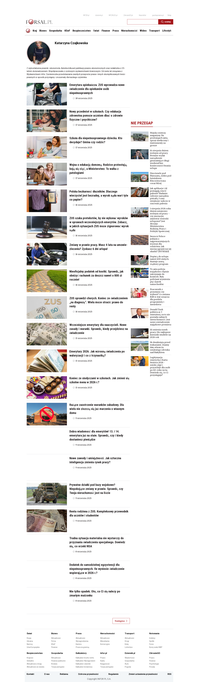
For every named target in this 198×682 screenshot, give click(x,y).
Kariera (78, 644)
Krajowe (30, 658)
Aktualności (56, 638)
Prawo (102, 658)
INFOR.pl (86, 15)
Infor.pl (103, 653)
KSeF (53, 644)
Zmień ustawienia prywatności (143, 674)
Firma (53, 641)
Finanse (54, 647)
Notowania (154, 633)
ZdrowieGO (154, 653)
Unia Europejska (33, 647)
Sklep (169, 15)
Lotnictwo (129, 647)
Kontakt (30, 674)
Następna (121, 621)
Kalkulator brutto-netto (85, 658)
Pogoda (128, 667)
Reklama (64, 674)
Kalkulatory (81, 653)
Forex (151, 644)
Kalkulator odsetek (83, 664)
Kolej (127, 644)
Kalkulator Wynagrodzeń (85, 661)
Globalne (30, 661)
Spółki (151, 641)
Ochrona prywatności (88, 674)
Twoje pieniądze (57, 667)
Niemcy (30, 644)
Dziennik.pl (130, 653)
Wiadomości (129, 658)
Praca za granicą (82, 647)
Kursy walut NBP (155, 647)
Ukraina (30, 641)
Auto (127, 664)
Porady (152, 667)
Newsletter (142, 15)
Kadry (102, 661)
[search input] (142, 21)
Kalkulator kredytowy (84, 667)
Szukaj (166, 22)
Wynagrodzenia (82, 641)
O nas (47, 674)
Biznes (54, 633)
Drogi (127, 641)
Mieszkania (104, 641)
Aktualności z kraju (34, 664)
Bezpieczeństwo (35, 653)
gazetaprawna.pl (158, 15)
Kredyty (54, 664)
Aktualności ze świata (35, 667)
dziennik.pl (99, 15)
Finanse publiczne (58, 661)
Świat (29, 633)
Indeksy (152, 638)
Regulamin (113, 674)
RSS (169, 674)
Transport (129, 633)
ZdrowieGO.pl (128, 15)
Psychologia (154, 664)
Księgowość (105, 664)
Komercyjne (105, 644)
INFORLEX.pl (113, 15)
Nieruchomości (107, 633)
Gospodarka (57, 653)
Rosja (29, 638)
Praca (78, 633)
